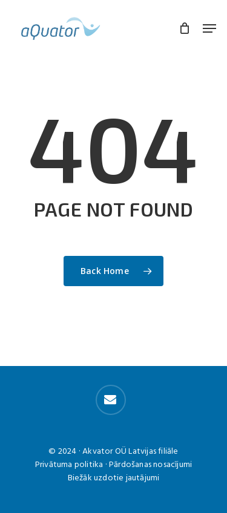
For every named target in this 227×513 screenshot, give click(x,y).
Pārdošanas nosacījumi (150, 465)
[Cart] (185, 28)
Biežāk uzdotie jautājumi (114, 478)
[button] (209, 28)
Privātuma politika (69, 465)
